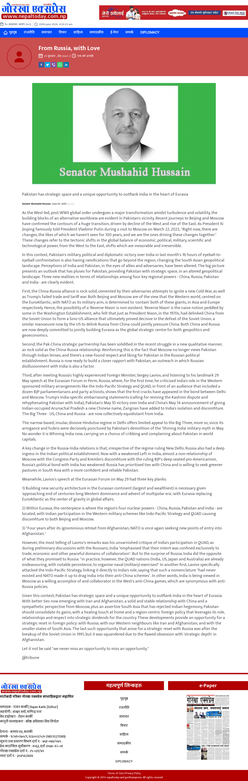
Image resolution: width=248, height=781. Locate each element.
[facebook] (41, 64)
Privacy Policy (133, 773)
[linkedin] (66, 64)
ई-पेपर (114, 32)
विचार (62, 32)
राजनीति (29, 32)
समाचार (47, 32)
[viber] (53, 64)
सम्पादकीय (97, 32)
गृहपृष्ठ (10, 32)
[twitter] (47, 64)
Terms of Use (115, 773)
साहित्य (78, 32)
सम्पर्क (129, 32)
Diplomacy (149, 32)
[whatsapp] (60, 64)
